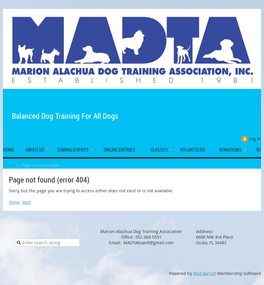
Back (26, 202)
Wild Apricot (204, 273)
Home (8, 165)
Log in (255, 138)
